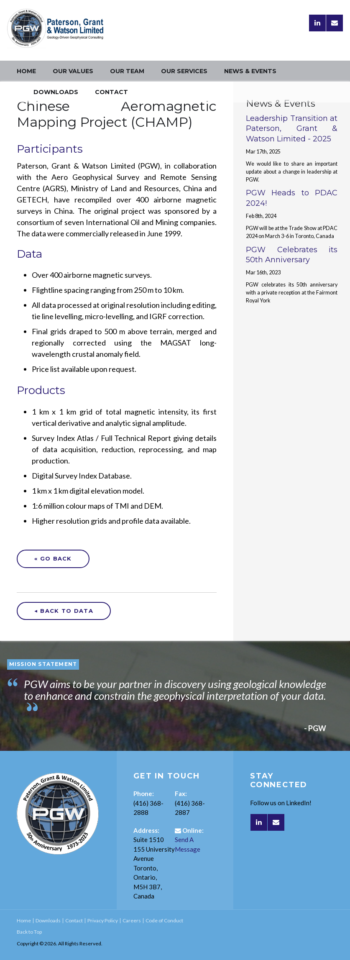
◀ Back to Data (63, 610)
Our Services (184, 71)
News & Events (250, 71)
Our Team (127, 71)
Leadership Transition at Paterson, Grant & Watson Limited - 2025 (291, 128)
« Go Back (53, 558)
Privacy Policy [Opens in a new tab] (102, 920)
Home (26, 71)
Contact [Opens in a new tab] (111, 92)
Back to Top (29, 932)
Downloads (55, 92)
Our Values (73, 71)
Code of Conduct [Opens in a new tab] (164, 920)
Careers (132, 920)
